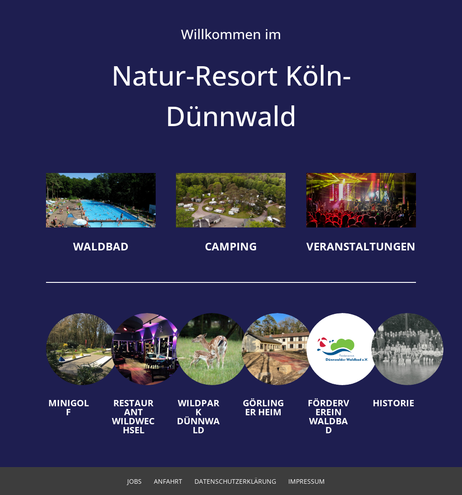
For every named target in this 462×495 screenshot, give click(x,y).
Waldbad (101, 246)
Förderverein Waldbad (328, 416)
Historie (393, 403)
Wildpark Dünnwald (198, 416)
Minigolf (68, 407)
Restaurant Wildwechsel (133, 416)
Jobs (134, 481)
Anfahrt (168, 481)
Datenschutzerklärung (235, 481)
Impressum (306, 481)
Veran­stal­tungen (361, 246)
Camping (231, 246)
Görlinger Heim (263, 407)
